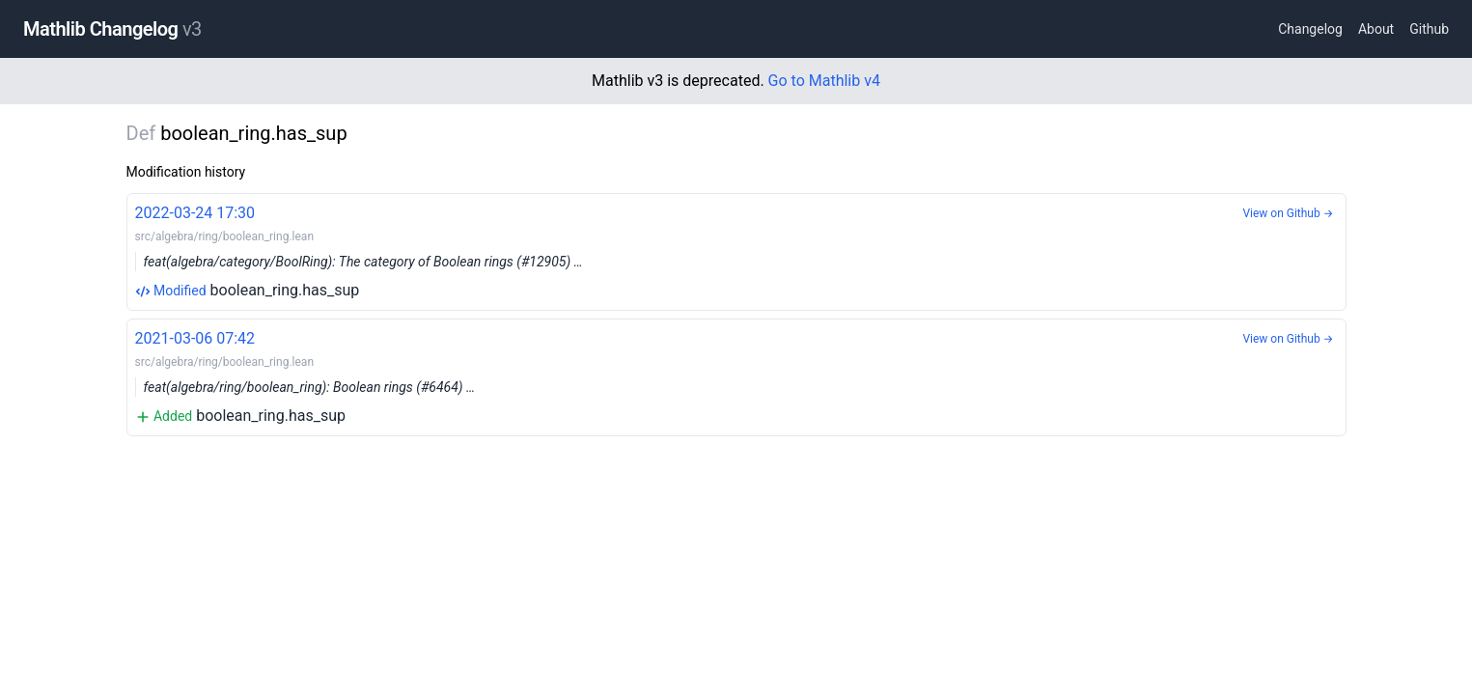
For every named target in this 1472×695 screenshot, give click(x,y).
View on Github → (1287, 213)
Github (1429, 29)
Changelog (1310, 29)
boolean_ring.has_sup (736, 250)
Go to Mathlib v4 (824, 80)
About (1376, 29)
